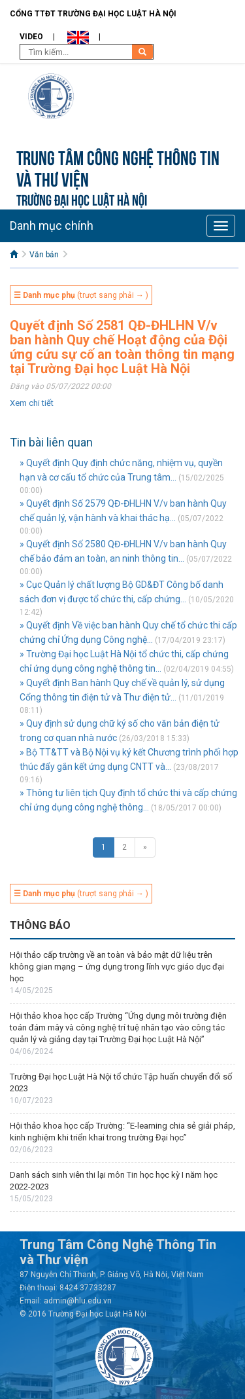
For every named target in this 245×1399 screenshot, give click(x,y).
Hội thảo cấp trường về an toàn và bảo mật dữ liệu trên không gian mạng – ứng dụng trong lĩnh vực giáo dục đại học (117, 966)
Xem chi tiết (32, 403)
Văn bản (44, 254)
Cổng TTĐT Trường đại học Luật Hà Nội (93, 13)
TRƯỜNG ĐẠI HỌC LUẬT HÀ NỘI (81, 198)
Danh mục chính (51, 225)
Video (31, 36)
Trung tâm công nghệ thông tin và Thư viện (118, 167)
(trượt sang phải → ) (81, 295)
